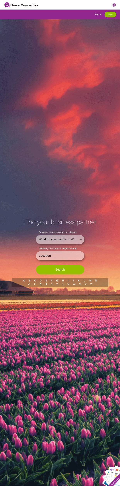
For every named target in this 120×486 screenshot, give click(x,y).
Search (60, 269)
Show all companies (111, 474)
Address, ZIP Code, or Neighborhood (58, 248)
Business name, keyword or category (58, 232)
